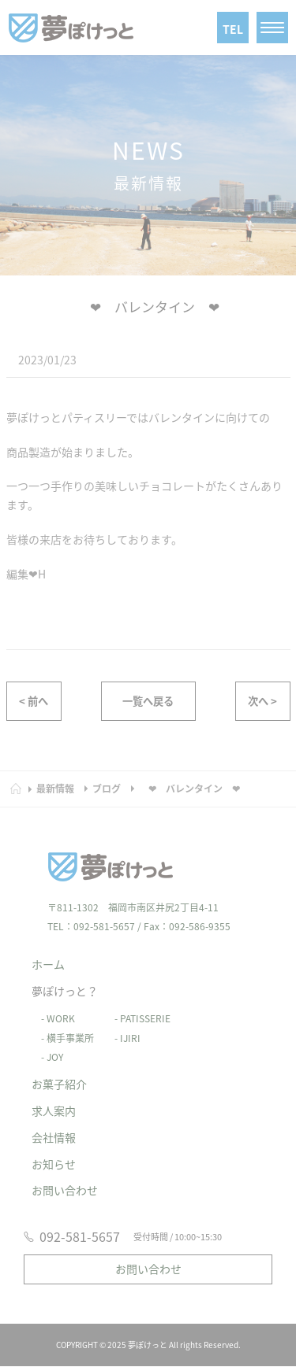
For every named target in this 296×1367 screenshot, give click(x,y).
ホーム (48, 955)
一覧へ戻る (148, 702)
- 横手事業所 (63, 1029)
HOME (21, 780)
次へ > (262, 702)
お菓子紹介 (59, 1075)
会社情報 (54, 1128)
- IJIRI (123, 1029)
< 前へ (33, 702)
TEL (233, 29)
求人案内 (54, 1102)
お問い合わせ (65, 1181)
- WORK (53, 1009)
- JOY (47, 1048)
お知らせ (54, 1154)
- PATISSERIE (137, 1009)
